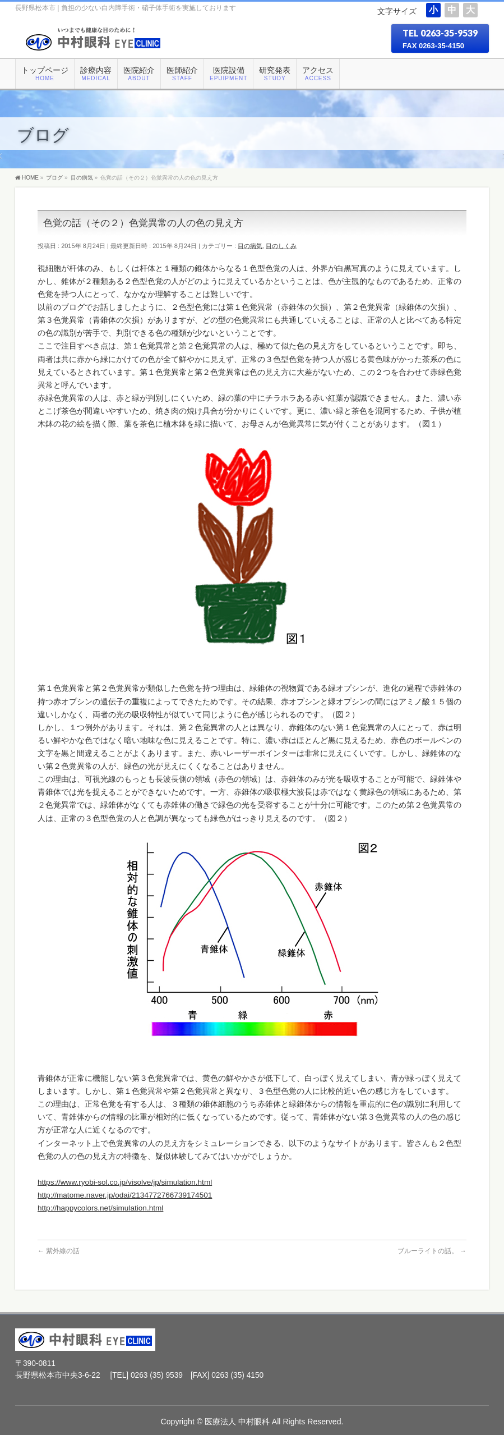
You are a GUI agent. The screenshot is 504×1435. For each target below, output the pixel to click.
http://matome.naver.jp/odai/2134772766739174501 (125, 1195)
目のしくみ (281, 245)
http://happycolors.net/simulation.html (100, 1208)
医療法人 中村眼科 (237, 1421)
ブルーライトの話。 (431, 1251)
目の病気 (250, 245)
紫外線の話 (59, 1251)
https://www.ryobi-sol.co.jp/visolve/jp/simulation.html (125, 1182)
